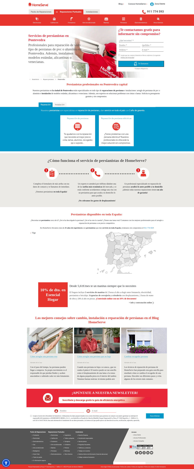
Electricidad (36, 438)
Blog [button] (122, 4)
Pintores (66, 448)
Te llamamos (141, 64)
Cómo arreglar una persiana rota (43, 356)
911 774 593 (155, 11)
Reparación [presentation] (46, 104)
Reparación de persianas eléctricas (116, 118)
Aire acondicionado (38, 448)
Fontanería (35, 435)
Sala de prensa (82, 441)
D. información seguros (39, 460)
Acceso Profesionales (139, 438)
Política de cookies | (126, 467)
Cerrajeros (66, 441)
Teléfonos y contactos (84, 448)
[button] (6, 463)
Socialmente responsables (85, 438)
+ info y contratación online (141, 303)
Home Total (35, 454)
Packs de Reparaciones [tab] (41, 12)
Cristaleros (67, 444)
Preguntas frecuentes (84, 444)
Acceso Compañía (138, 441)
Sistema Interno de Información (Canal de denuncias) (93, 454)
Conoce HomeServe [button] (138, 4)
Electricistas (54, 435)
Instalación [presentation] (59, 104)
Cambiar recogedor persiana (136, 356)
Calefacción (54, 438)
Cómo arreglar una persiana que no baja (94, 356)
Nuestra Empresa (83, 435)
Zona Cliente (137, 435)
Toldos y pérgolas (68, 438)
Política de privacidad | (114, 467)
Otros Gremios (68, 454)
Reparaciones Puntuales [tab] (70, 12)
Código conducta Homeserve (86, 457)
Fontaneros (53, 441)
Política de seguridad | (138, 467)
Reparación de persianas (77, 118)
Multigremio (36, 451)
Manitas (53, 448)
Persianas (53, 451)
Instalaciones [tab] (92, 12)
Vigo (34, 233)
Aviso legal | (104, 467)
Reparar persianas (48, 79)
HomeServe (35, 79)
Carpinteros (67, 435)
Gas (33, 444)
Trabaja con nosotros (84, 451)
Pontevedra (61, 79)
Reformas (66, 451)
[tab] (46, 104)
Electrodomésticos (37, 441)
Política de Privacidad (127, 57)
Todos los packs (37, 457)
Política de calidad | (149, 467)
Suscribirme (155, 416)
